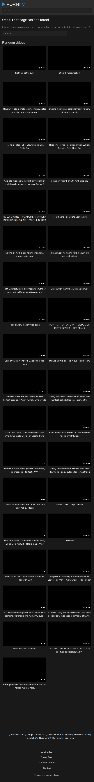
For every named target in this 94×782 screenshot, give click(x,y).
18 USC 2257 (47, 752)
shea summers (54, 734)
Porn (13, 4)
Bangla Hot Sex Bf (35, 734)
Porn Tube (31, 738)
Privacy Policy (47, 757)
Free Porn (69, 738)
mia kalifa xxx (17, 734)
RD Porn (56, 738)
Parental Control (47, 762)
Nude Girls (44, 738)
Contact (47, 768)
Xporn (68, 734)
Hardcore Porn (81, 734)
